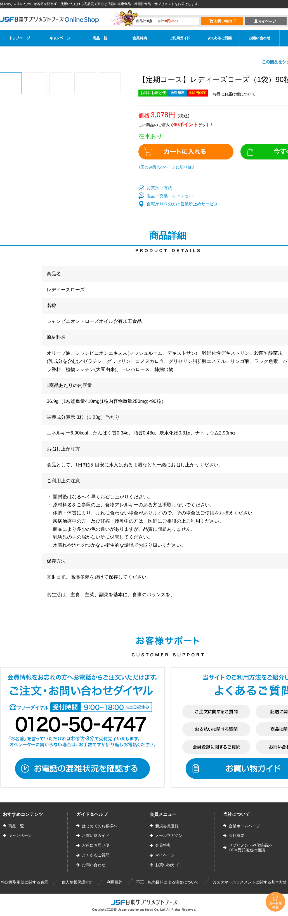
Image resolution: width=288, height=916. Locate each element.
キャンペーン (20, 835)
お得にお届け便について (234, 94)
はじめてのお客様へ (99, 826)
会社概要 (236, 835)
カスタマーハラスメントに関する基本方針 (250, 882)
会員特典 (163, 845)
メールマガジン (169, 835)
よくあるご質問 (95, 855)
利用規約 (114, 882)
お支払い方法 (159, 187)
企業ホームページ (244, 826)
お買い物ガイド (95, 835)
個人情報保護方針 (77, 882)
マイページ (165, 855)
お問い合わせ (93, 865)
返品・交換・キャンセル (170, 195)
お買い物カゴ (167, 865)
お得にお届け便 (95, 845)
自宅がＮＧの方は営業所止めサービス (182, 203)
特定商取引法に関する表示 (24, 882)
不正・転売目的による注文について (167, 882)
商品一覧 (16, 826)
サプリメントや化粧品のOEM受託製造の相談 (250, 847)
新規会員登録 (167, 826)
